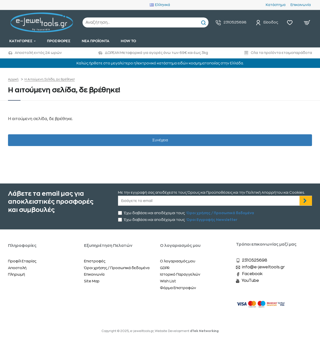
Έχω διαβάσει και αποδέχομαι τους (186, 213)
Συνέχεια (160, 140)
